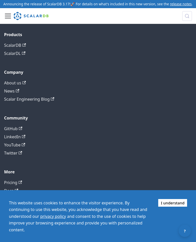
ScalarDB (15, 45)
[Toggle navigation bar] (8, 16)
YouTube (14, 145)
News (11, 91)
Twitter (13, 153)
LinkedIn (14, 137)
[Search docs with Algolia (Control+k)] (187, 16)
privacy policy (53, 216)
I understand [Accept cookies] (173, 202)
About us (15, 83)
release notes (181, 4)
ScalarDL (15, 53)
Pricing (13, 182)
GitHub (13, 128)
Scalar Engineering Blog (29, 99)
